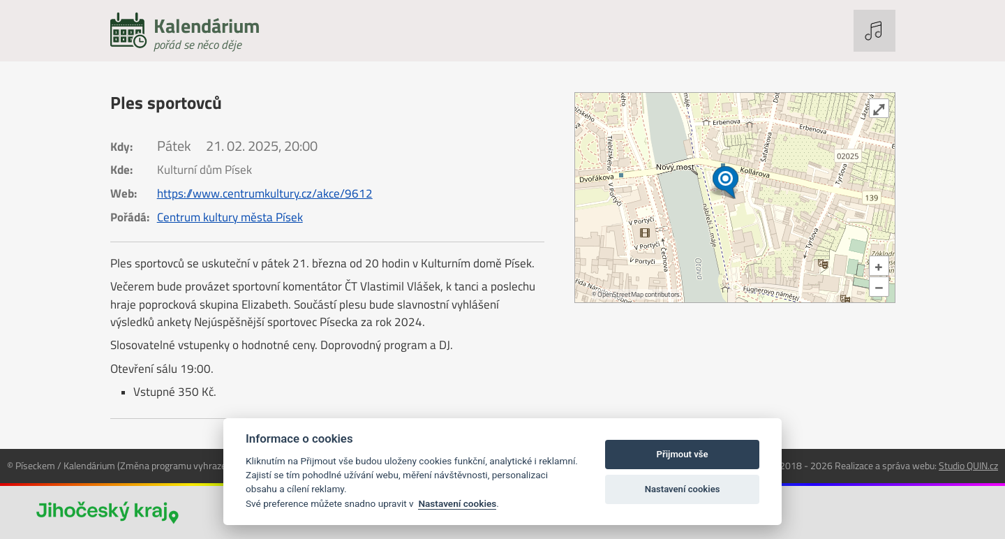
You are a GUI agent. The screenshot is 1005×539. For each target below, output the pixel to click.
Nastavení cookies (457, 503)
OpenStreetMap (620, 294)
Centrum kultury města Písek (230, 217)
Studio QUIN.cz (968, 465)
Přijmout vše (682, 454)
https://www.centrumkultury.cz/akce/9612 (265, 193)
